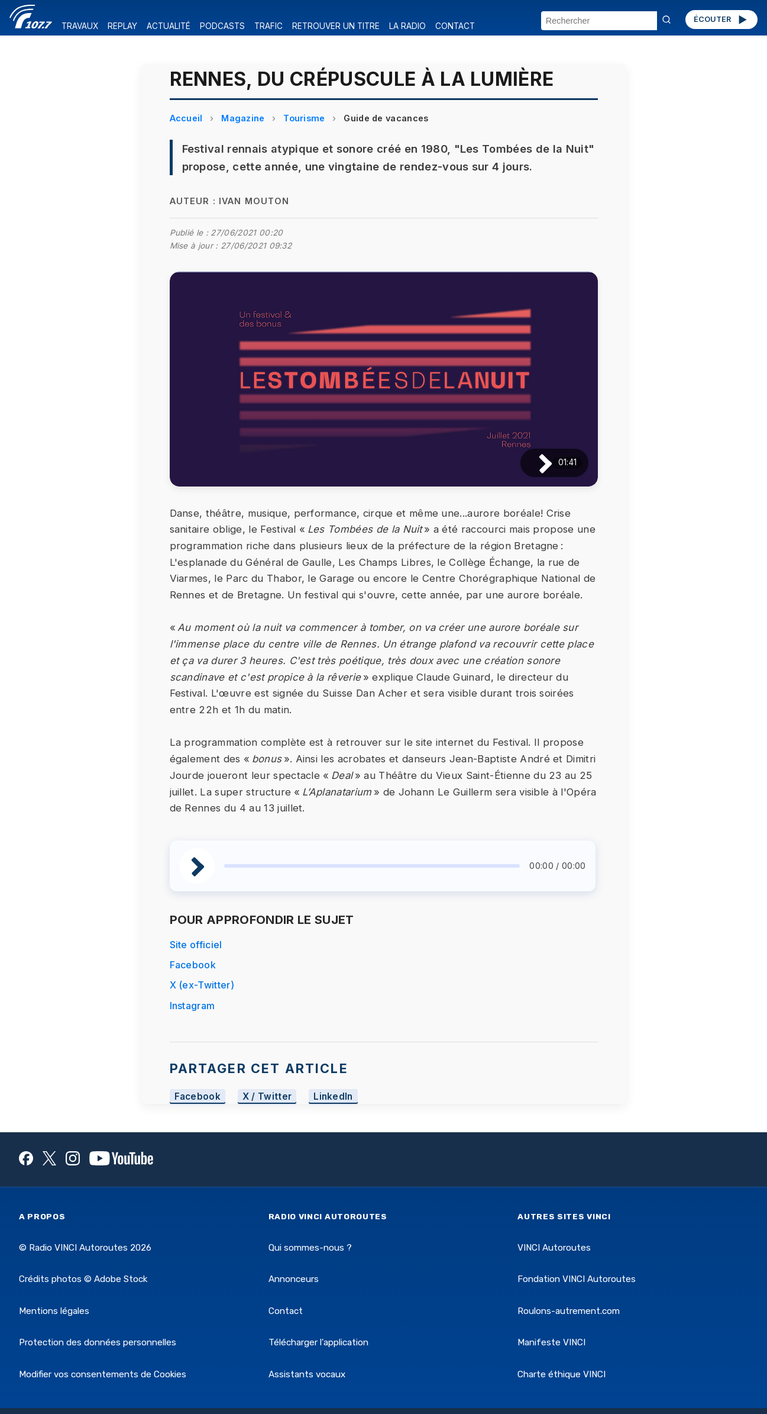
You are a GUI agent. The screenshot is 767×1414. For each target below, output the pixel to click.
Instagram (192, 1006)
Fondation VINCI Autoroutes (576, 1279)
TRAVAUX (80, 26)
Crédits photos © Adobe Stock (83, 1279)
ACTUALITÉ (168, 26)
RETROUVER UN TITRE (336, 26)
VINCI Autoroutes (554, 1247)
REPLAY (122, 26)
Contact (285, 1311)
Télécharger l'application (318, 1342)
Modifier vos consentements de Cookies (102, 1374)
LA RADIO (407, 26)
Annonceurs (293, 1279)
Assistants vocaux (306, 1374)
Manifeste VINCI (551, 1342)
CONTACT (455, 26)
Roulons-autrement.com (568, 1311)
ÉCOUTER (721, 19)
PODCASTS (222, 26)
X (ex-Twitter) (202, 985)
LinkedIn (333, 1096)
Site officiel (196, 945)
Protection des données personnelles (97, 1342)
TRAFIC (268, 26)
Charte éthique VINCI (561, 1374)
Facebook (193, 965)
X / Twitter (267, 1096)
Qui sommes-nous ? (310, 1247)
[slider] (372, 866)
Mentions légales (54, 1311)
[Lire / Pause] (536, 462)
